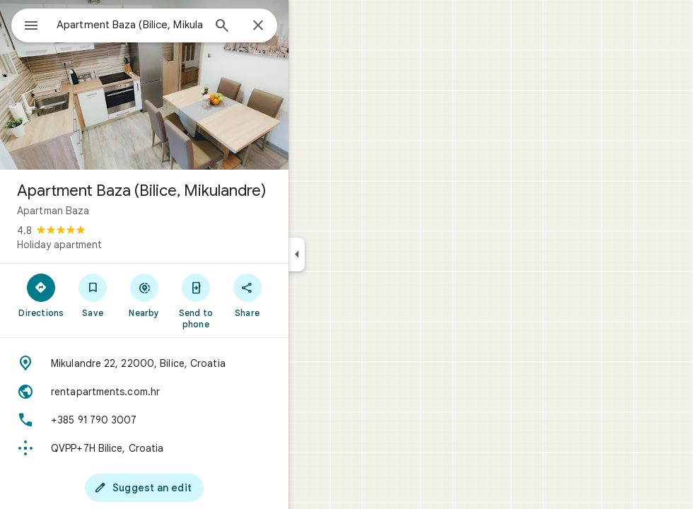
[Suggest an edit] (195, 488)
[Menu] (25, 24)
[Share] (298, 295)
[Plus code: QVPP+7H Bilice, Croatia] (195, 448)
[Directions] (92, 295)
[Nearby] (195, 295)
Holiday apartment (110, 244)
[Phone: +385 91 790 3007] (195, 420)
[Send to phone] (246, 300)
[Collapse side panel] (347, 254)
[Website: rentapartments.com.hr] (195, 392)
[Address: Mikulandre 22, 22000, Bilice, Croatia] (195, 363)
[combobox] (166, 24)
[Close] (309, 26)
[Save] (144, 295)
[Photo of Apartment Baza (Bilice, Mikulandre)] (195, 85)
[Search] (273, 26)
